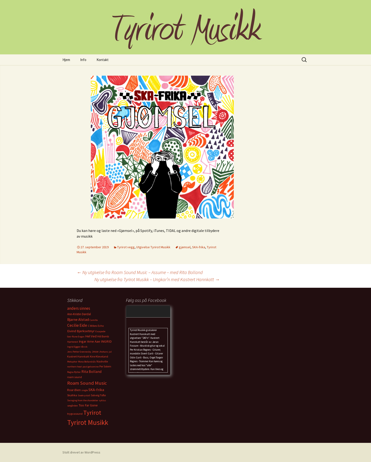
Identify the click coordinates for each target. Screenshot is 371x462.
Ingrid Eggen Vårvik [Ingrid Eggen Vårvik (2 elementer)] (77, 346)
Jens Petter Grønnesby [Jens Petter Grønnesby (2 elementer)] (79, 351)
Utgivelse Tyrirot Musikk (153, 247)
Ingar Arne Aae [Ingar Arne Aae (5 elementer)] (89, 341)
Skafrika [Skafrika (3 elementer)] (72, 395)
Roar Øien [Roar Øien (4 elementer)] (74, 390)
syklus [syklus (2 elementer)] (102, 400)
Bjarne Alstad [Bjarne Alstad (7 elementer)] (78, 319)
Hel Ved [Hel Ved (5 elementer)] (91, 336)
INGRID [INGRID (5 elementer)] (106, 341)
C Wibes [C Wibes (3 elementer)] (92, 325)
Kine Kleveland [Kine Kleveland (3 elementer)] (99, 356)
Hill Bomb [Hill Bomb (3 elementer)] (103, 336)
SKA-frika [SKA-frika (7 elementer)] (96, 389)
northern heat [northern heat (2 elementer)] (74, 366)
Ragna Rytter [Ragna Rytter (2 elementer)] (74, 372)
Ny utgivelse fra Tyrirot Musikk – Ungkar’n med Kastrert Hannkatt (157, 279)
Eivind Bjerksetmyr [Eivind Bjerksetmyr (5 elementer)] (81, 331)
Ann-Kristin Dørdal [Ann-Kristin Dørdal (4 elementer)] (79, 314)
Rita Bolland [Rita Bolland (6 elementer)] (91, 371)
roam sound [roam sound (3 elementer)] (74, 377)
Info (83, 59)
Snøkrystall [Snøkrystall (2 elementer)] (84, 395)
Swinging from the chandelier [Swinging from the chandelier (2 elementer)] (82, 400)
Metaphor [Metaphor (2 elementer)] (72, 361)
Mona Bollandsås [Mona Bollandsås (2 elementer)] (87, 361)
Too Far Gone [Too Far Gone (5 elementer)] (88, 405)
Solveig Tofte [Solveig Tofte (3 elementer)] (98, 395)
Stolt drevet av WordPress (81, 452)
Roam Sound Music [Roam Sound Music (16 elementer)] (87, 383)
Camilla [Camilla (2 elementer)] (94, 320)
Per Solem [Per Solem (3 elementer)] (105, 366)
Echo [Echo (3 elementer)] (101, 325)
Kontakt (103, 59)
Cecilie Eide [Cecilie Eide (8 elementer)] (77, 325)
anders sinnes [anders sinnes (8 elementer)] (78, 308)
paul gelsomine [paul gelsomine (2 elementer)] (91, 366)
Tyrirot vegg (126, 247)
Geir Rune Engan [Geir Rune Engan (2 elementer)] (75, 336)
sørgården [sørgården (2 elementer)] (72, 405)
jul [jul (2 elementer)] (110, 351)
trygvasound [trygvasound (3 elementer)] (75, 413)
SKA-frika (198, 247)
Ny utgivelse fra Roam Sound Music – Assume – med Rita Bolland (140, 272)
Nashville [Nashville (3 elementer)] (102, 361)
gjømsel (184, 247)
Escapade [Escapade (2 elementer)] (100, 331)
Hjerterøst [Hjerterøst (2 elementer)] (72, 341)
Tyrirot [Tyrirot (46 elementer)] (92, 412)
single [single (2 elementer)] (84, 390)
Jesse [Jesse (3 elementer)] (95, 351)
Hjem (66, 59)
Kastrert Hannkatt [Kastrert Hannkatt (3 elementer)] (78, 356)
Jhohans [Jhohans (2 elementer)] (103, 351)
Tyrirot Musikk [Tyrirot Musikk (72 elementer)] (87, 422)
